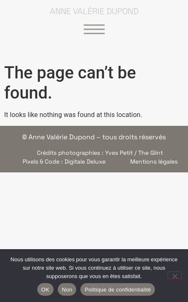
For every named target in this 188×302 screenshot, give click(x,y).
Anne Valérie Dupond (94, 9)
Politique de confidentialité (118, 289)
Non (67, 289)
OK (45, 289)
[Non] (174, 275)
